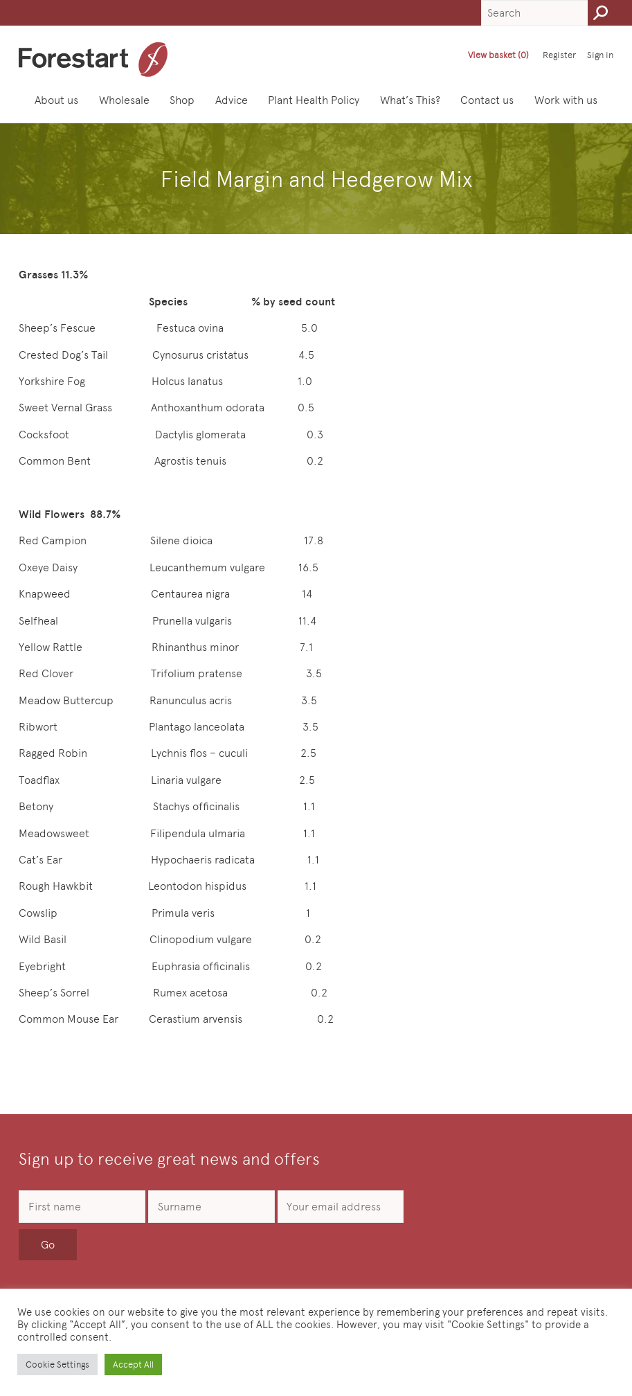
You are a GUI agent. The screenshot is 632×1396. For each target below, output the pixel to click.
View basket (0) (498, 55)
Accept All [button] (133, 1364)
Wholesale (124, 100)
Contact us (487, 100)
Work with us (565, 100)
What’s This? (410, 100)
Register (559, 55)
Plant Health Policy (313, 100)
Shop (182, 100)
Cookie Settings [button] (57, 1364)
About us (56, 100)
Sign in (600, 55)
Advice (231, 100)
